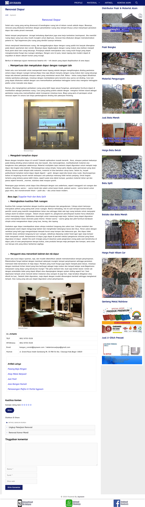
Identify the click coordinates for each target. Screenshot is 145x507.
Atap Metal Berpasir (17, 374)
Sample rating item (13, 405)
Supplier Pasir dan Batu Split (32, 197)
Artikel (109, 3)
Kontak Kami (124, 3)
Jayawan (80, 497)
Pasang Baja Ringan (17, 369)
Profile (78, 3)
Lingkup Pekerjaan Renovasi (20, 427)
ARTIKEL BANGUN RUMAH (17, 422)
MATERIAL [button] (94, 3)
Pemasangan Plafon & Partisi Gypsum (25, 389)
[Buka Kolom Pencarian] (136, 3)
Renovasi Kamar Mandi (18, 433)
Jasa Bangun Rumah (17, 384)
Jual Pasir (12, 379)
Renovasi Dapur (51, 19)
